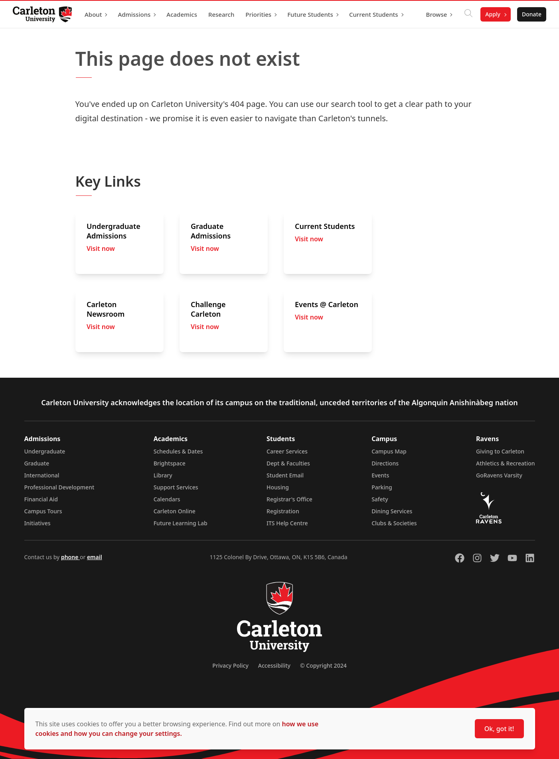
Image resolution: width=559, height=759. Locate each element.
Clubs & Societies (394, 523)
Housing (278, 487)
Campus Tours (43, 511)
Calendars (167, 499)
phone (70, 557)
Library (163, 475)
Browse (436, 14)
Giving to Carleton (500, 451)
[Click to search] (468, 14)
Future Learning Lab (180, 523)
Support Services (176, 487)
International (41, 475)
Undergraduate (44, 451)
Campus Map (389, 451)
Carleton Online (175, 511)
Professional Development (59, 487)
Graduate (36, 463)
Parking (381, 487)
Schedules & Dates (178, 451)
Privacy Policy (230, 665)
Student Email (285, 475)
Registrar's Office (289, 499)
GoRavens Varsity (499, 475)
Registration (283, 511)
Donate (531, 14)
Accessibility (274, 665)
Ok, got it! (499, 728)
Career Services (287, 451)
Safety (379, 499)
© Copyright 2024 (323, 665)
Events (380, 475)
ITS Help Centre (287, 523)
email (94, 557)
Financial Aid (41, 499)
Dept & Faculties (288, 463)
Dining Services (391, 511)
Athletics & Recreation (505, 463)
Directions (385, 463)
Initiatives (37, 523)
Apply (492, 14)
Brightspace (170, 463)
